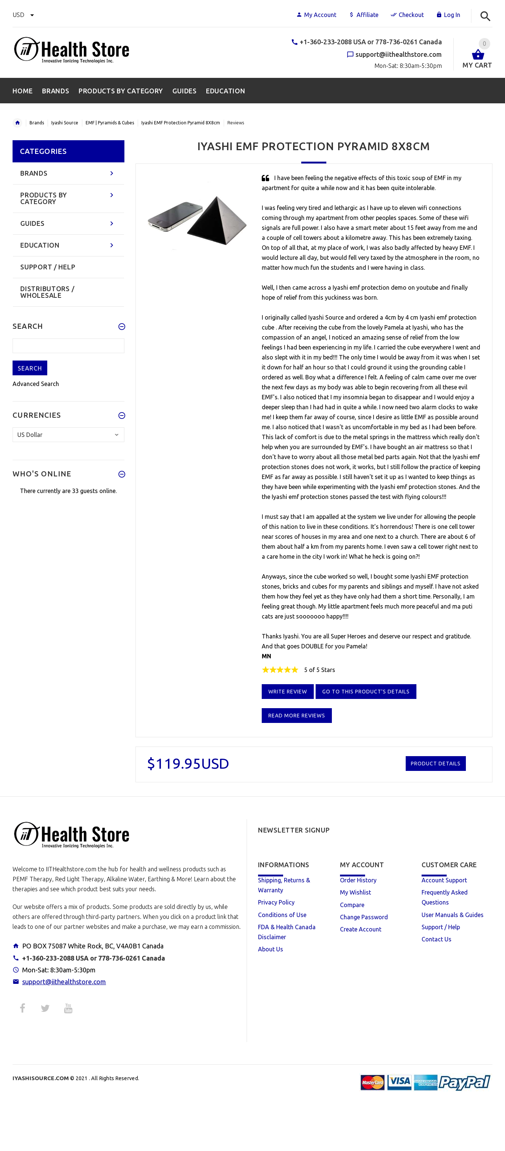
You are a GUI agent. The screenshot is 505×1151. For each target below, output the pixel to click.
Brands (37, 122)
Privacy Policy (276, 902)
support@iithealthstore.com (64, 981)
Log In (448, 14)
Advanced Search (36, 383)
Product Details (436, 763)
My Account (316, 14)
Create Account (360, 929)
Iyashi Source (64, 122)
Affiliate (363, 14)
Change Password (364, 917)
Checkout (407, 14)
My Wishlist (355, 892)
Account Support (444, 880)
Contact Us (436, 939)
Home (17, 123)
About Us (270, 949)
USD (23, 14)
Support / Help (441, 927)
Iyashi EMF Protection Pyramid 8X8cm (180, 122)
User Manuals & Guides (453, 915)
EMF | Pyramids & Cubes (110, 122)
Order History (358, 880)
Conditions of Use (282, 915)
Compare (352, 905)
